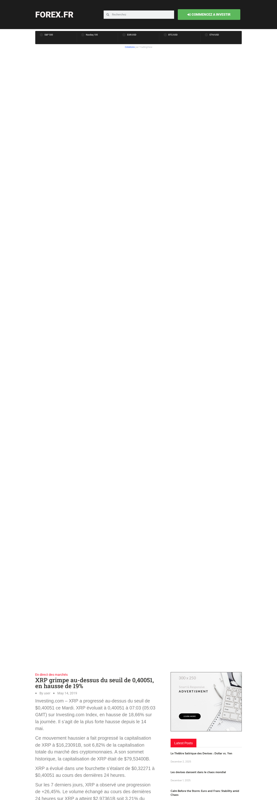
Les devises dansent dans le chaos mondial (198, 772)
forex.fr (54, 15)
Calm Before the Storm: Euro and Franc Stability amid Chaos (205, 793)
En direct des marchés (51, 675)
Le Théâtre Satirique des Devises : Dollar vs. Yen (201, 753)
